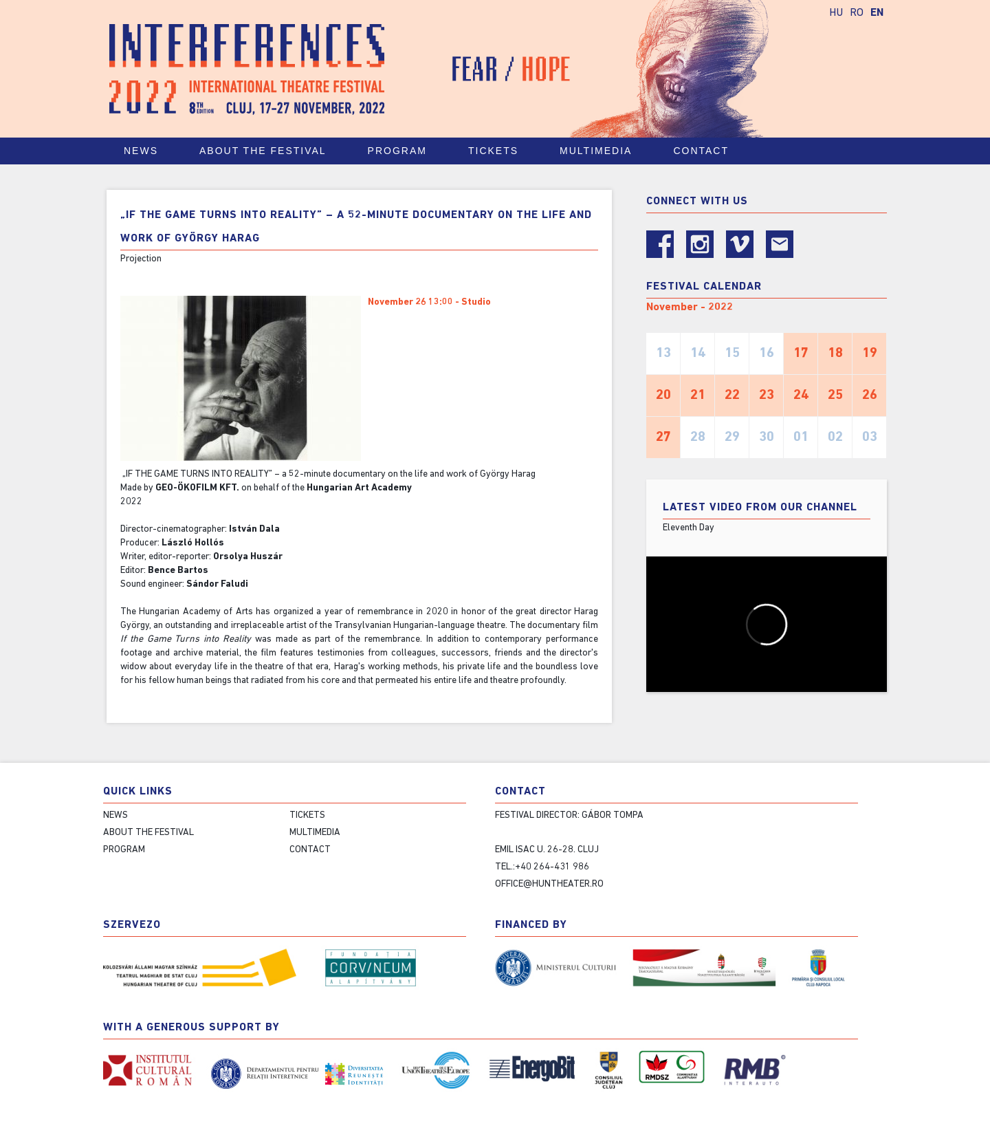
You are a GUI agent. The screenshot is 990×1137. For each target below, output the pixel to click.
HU (836, 13)
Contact (707, 151)
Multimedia (602, 151)
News (141, 150)
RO (857, 13)
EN (876, 13)
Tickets (499, 151)
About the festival (269, 151)
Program (403, 151)
